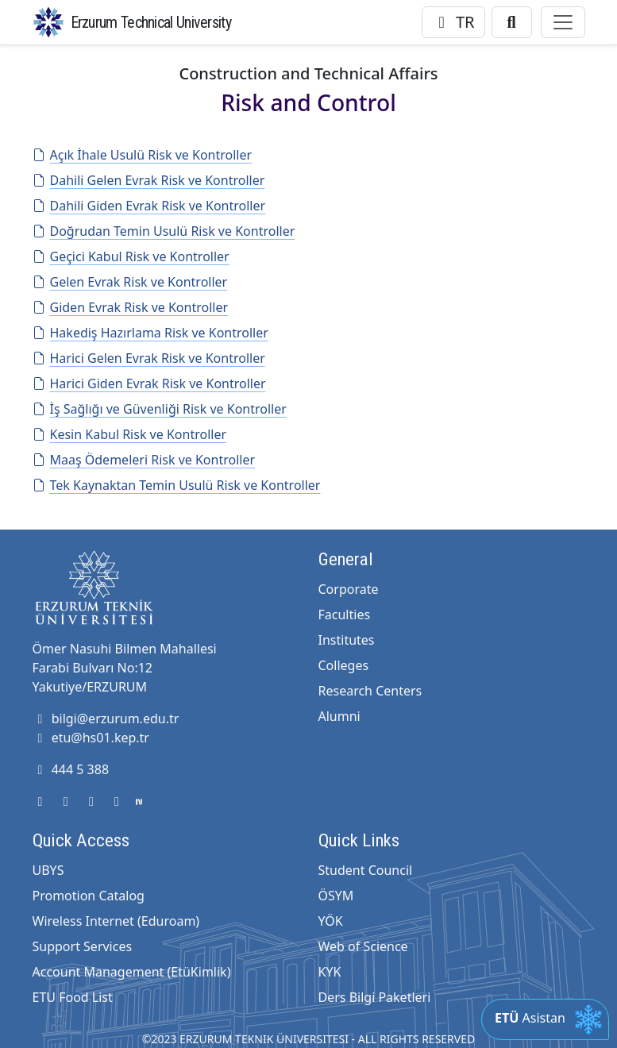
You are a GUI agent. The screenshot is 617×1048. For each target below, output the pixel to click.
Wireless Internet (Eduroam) (116, 921)
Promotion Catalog (89, 895)
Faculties (344, 614)
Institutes (346, 640)
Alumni (339, 716)
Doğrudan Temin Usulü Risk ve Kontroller (164, 231)
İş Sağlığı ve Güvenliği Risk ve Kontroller (160, 409)
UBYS (48, 870)
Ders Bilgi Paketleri (374, 997)
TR (453, 22)
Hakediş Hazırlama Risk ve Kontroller (150, 332)
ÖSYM (336, 895)
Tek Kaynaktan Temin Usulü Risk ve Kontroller (177, 485)
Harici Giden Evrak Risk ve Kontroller (149, 383)
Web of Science (363, 946)
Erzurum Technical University (151, 22)
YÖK (330, 921)
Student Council (365, 870)
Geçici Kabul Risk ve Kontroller (131, 256)
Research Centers (370, 690)
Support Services (83, 946)
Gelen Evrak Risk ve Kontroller (130, 282)
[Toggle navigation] (563, 22)
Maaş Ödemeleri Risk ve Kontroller (144, 459)
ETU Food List (73, 997)
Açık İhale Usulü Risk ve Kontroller (143, 155)
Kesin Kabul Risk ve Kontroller (130, 434)
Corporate (348, 589)
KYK (329, 972)
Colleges (343, 665)
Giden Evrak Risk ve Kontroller (131, 307)
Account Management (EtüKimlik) (132, 972)
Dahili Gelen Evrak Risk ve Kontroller (149, 180)
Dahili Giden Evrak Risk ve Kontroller (149, 205)
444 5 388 (71, 769)
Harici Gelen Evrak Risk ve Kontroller (149, 358)
